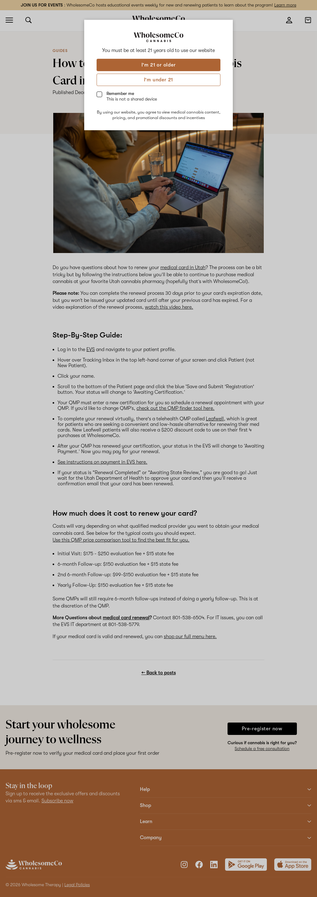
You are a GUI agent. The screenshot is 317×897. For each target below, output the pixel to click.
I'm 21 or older (158, 65)
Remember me (131, 96)
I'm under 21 (158, 80)
